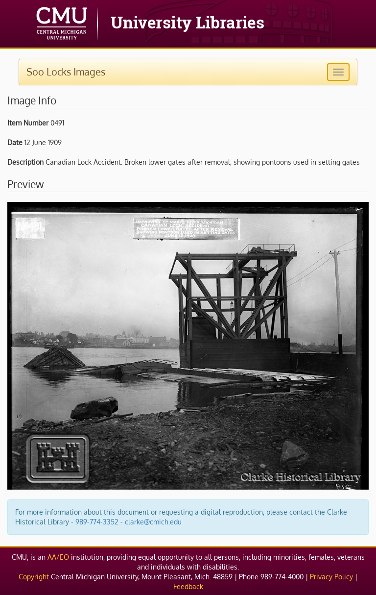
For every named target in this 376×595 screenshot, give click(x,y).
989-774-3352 (96, 522)
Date (15, 142)
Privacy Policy (331, 576)
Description (25, 162)
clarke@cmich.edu (153, 522)
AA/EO (58, 557)
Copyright (34, 576)
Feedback (188, 586)
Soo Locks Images (65, 71)
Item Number (27, 123)
